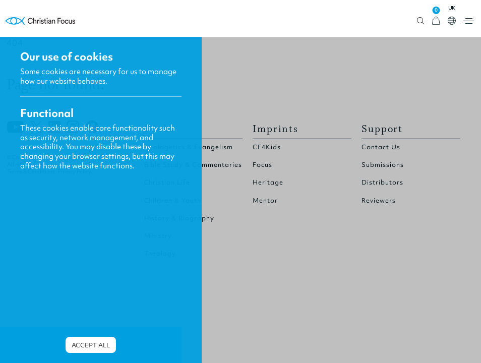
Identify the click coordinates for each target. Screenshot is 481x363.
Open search (421, 21)
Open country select (452, 21)
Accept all (91, 345)
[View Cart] (436, 21)
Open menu (468, 21)
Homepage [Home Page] (40, 21)
